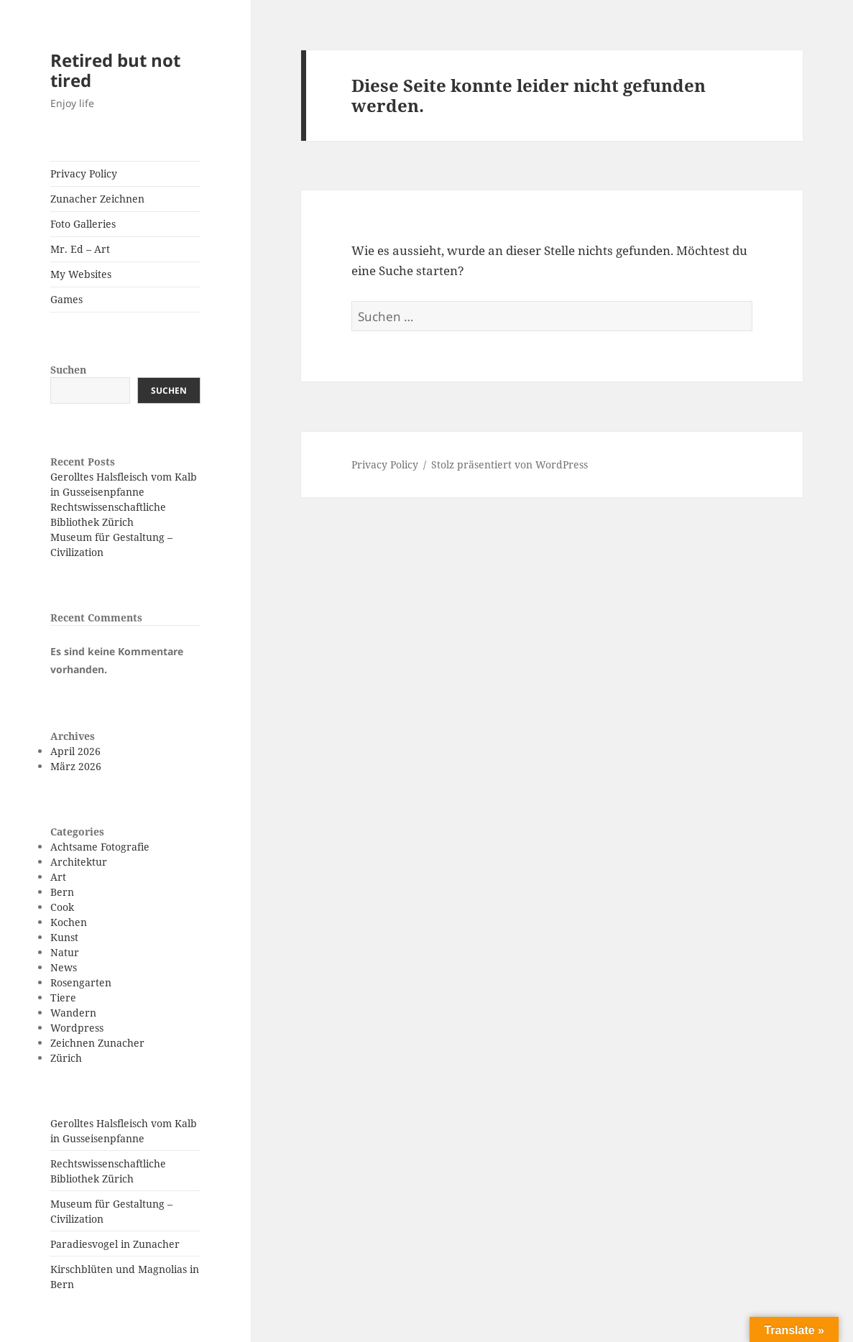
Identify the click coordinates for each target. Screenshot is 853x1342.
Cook (62, 907)
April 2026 (75, 751)
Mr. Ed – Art (80, 249)
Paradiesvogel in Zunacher (115, 1244)
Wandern (73, 1012)
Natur (64, 952)
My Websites (80, 274)
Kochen (68, 922)
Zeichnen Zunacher (97, 1043)
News (63, 967)
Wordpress (76, 1028)
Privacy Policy (83, 173)
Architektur (78, 862)
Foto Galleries (83, 224)
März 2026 (75, 766)
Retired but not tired (115, 70)
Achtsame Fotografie (99, 846)
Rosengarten (80, 982)
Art (58, 877)
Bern (62, 892)
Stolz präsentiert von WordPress (509, 464)
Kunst (64, 937)
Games (66, 299)
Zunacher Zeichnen (97, 198)
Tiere (63, 997)
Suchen (68, 369)
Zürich (66, 1058)
